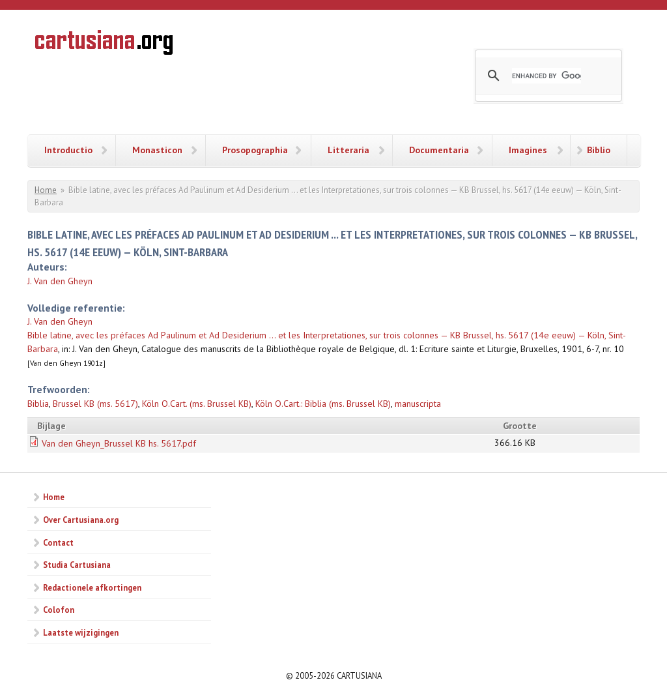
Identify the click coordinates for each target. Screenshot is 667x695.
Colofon (58, 609)
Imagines (528, 150)
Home (46, 190)
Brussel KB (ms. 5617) (95, 403)
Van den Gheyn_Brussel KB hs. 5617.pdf (119, 443)
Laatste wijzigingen (81, 632)
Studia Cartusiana (77, 564)
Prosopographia (255, 150)
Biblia (38, 403)
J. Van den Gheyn (59, 281)
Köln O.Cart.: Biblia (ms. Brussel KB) (323, 403)
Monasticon (157, 150)
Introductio (68, 150)
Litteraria (348, 150)
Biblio (598, 150)
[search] (546, 75)
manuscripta (418, 403)
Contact (58, 542)
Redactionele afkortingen (92, 587)
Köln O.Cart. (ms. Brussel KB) (196, 403)
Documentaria (439, 150)
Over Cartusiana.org (81, 519)
